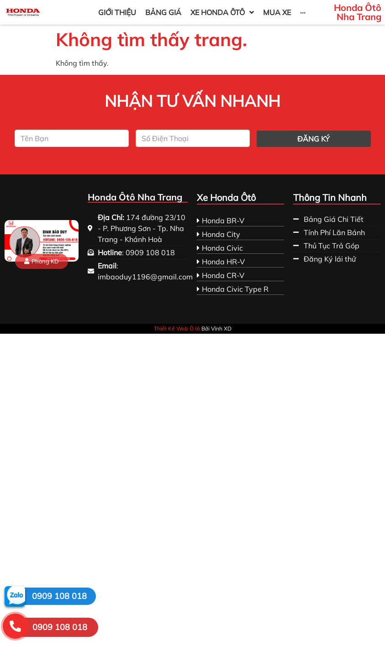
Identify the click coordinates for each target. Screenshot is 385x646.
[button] (41, 261)
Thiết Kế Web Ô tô (177, 328)
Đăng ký (313, 138)
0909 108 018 (59, 596)
